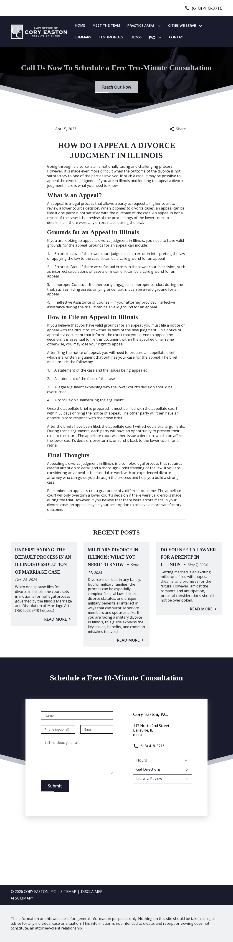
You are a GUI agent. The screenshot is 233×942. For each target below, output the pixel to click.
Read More (58, 619)
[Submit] (55, 786)
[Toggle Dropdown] (160, 26)
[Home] (80, 25)
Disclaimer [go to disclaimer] (91, 891)
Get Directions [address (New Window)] (162, 769)
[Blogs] (136, 37)
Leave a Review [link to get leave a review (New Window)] (162, 779)
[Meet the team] (106, 25)
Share (178, 129)
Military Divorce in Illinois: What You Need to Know (113, 557)
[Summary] (83, 37)
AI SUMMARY (22, 898)
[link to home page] (39, 31)
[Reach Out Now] (116, 87)
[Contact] (177, 37)
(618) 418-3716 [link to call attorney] (207, 8)
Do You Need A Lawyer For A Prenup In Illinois (188, 557)
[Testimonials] (111, 37)
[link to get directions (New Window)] (162, 730)
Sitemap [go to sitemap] (68, 891)
